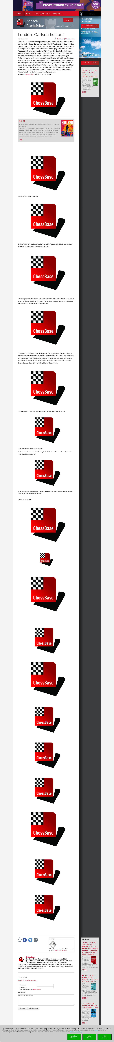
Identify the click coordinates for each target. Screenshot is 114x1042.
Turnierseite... (30, 74)
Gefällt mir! (60, 39)
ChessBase (30, 957)
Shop (19, 14)
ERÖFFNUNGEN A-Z (42, 14)
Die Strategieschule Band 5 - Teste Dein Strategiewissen (89, 72)
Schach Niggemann (61, 950)
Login (92, 14)
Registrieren (37, 989)
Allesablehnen (89, 1037)
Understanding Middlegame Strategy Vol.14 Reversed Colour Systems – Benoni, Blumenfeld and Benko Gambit (90, 948)
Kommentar (22, 992)
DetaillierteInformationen (74, 1037)
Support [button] (58, 14)
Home (28, 14)
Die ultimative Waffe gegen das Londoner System (90, 1005)
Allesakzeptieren (104, 1037)
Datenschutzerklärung (76, 1032)
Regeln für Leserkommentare (27, 980)
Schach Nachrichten (36, 23)
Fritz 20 (22, 121)
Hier (96, 1030)
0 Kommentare (69, 39)
